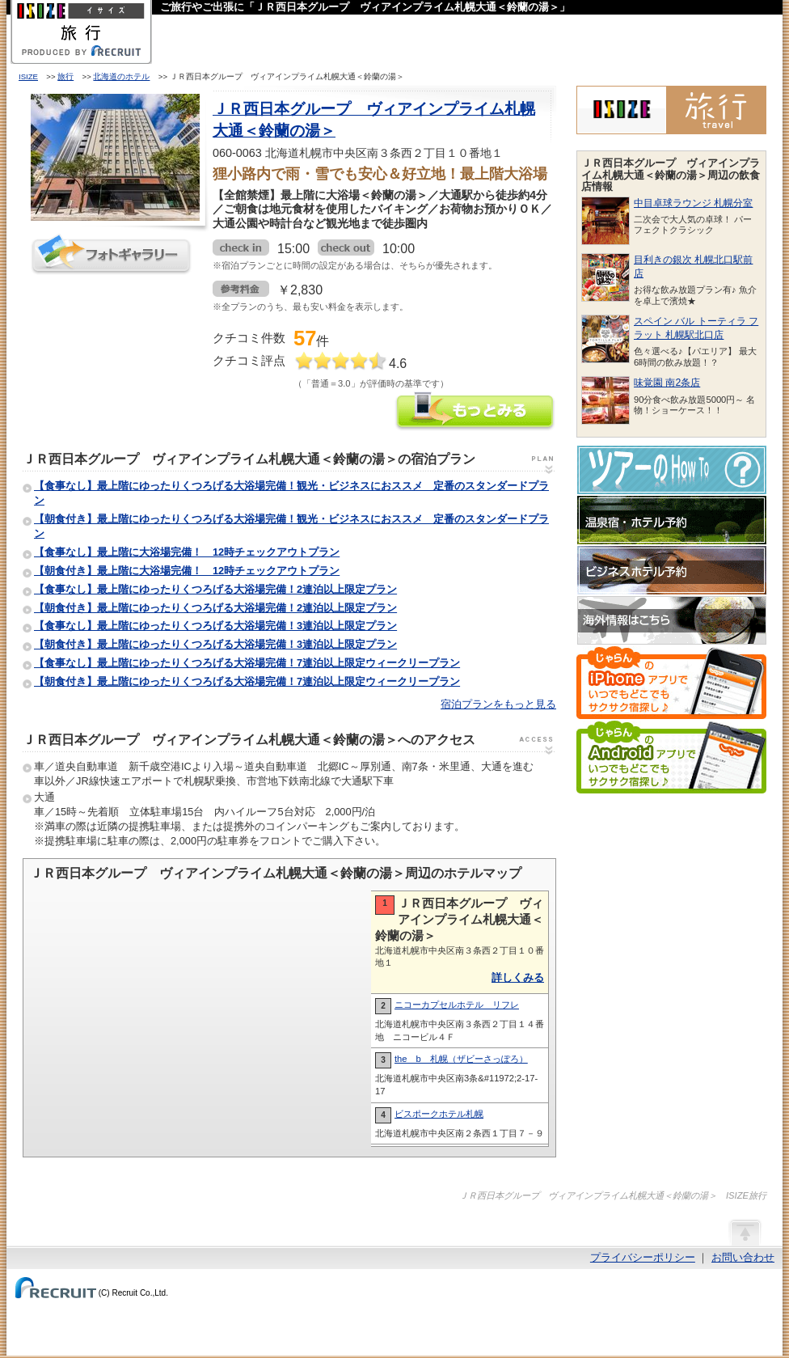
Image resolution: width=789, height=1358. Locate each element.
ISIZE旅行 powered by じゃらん (671, 110)
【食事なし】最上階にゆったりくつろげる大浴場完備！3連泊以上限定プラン (215, 626)
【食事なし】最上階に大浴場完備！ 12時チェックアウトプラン (187, 552)
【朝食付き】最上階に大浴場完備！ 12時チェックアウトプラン (187, 571)
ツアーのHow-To (671, 470)
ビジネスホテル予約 (671, 570)
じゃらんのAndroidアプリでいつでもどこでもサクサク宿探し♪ (671, 757)
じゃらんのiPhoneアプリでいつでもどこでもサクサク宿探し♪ (671, 682)
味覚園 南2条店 (667, 382)
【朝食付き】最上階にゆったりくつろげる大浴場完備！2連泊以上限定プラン (215, 608)
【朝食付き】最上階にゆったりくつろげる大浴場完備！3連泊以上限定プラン (215, 644)
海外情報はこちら (671, 620)
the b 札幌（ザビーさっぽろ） (461, 1059)
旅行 (65, 76)
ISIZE (28, 76)
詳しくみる (518, 977)
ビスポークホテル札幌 (438, 1114)
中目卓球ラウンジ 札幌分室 (693, 203)
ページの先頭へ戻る (744, 1232)
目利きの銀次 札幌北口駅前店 (693, 266)
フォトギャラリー (111, 254)
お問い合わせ (742, 1257)
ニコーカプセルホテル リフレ (456, 1004)
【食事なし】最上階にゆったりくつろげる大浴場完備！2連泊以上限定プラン (215, 589)
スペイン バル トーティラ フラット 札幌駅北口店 (696, 328)
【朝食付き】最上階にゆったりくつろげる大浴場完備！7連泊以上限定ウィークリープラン (247, 681)
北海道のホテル (121, 76)
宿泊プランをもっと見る (498, 704)
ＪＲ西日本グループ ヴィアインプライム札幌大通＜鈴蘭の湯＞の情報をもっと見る (475, 413)
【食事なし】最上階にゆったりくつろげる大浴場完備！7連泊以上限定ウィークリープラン (247, 663)
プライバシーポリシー (642, 1257)
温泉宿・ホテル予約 (671, 520)
